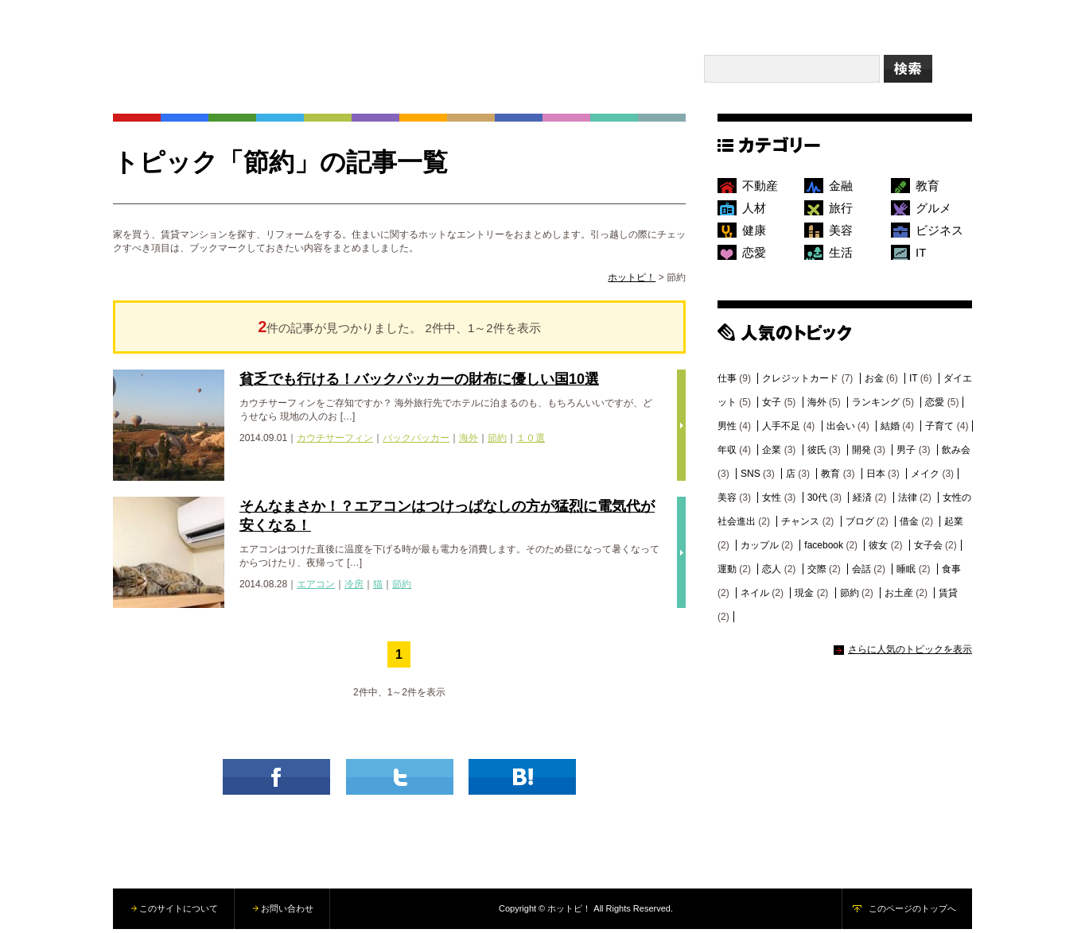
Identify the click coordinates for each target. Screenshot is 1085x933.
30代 (817, 501)
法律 (907, 501)
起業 (953, 525)
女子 (771, 406)
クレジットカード (800, 382)
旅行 (841, 212)
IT (921, 256)
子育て (939, 430)
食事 (951, 573)
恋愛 (754, 256)
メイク (925, 477)
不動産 (760, 189)
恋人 (771, 573)
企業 (771, 453)
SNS (750, 477)
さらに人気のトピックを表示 (910, 653)
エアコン (316, 588)
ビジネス (939, 234)
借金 (909, 525)
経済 (862, 501)
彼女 (878, 549)
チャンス (800, 525)
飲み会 (956, 453)
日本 (875, 477)
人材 (754, 212)
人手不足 (781, 430)
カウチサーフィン (335, 441)
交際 (816, 573)
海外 (468, 441)
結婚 (890, 430)
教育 (927, 189)
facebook (823, 549)
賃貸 (948, 596)
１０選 (530, 441)
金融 (841, 189)
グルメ (933, 212)
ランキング (876, 406)
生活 (841, 256)
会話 (861, 573)
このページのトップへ (912, 912)
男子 (906, 453)
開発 (861, 453)
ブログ (860, 525)
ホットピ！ (631, 281)
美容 (841, 234)
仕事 (727, 382)
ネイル (755, 596)
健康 (754, 234)
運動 (727, 573)
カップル (760, 549)
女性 (771, 501)
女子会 (928, 549)
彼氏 (816, 453)
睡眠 (906, 573)
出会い (840, 430)
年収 (727, 453)
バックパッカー (416, 441)
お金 (874, 382)
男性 (727, 430)
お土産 (899, 596)
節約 (497, 441)
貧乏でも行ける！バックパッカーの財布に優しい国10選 (419, 383)
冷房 (354, 588)
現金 (804, 596)
